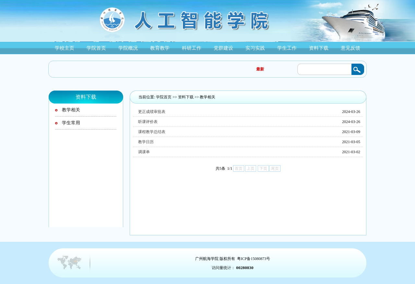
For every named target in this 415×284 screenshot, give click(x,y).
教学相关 (207, 97)
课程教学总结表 (151, 132)
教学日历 (146, 142)
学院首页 (164, 97)
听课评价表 (148, 121)
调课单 (144, 152)
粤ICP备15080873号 (253, 258)
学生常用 (71, 122)
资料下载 (186, 97)
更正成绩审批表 (151, 111)
